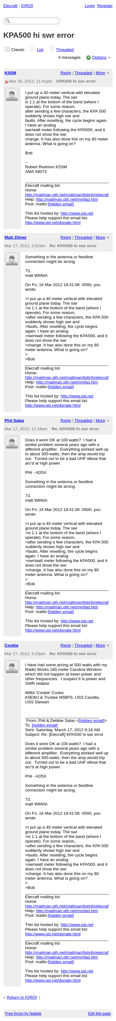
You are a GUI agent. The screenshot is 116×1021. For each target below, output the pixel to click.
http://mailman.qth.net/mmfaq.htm (67, 199)
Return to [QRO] (22, 997)
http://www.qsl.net (77, 213)
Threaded (65, 49)
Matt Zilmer (16, 237)
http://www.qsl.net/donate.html (52, 222)
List (40, 49)
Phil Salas (14, 420)
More (100, 73)
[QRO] (27, 5)
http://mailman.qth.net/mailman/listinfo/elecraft (67, 194)
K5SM (10, 73)
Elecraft (10, 5)
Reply (66, 73)
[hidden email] (61, 204)
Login (90, 5)
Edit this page (99, 1013)
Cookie (12, 645)
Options (99, 57)
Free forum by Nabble (23, 1013)
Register (105, 5)
